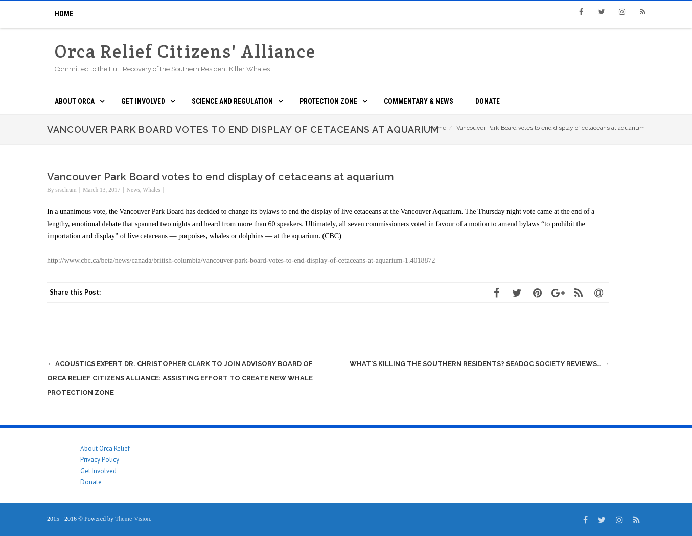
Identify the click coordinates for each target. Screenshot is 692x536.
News (133, 190)
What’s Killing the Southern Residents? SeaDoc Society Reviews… (479, 364)
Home (64, 14)
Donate (487, 101)
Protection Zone (328, 101)
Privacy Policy (99, 459)
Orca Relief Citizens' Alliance (185, 51)
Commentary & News (418, 101)
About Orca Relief (105, 448)
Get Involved (143, 101)
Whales (151, 190)
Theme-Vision (132, 518)
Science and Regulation (232, 101)
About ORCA (75, 101)
